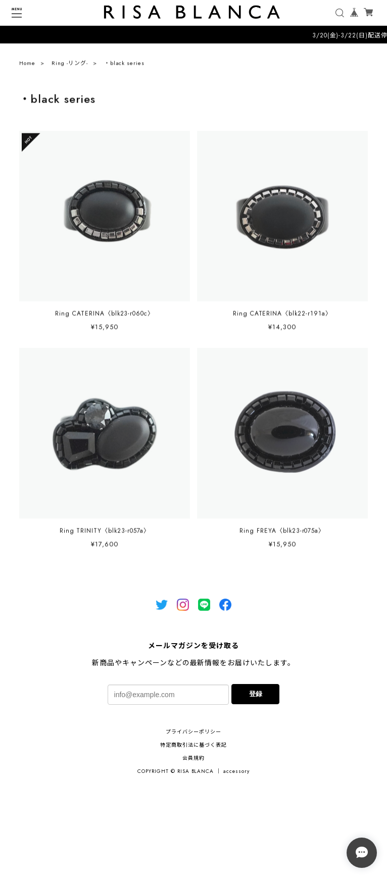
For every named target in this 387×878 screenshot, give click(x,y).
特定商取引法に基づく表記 (193, 745)
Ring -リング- (70, 66)
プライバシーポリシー (193, 732)
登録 (255, 694)
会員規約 (193, 758)
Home (27, 66)
